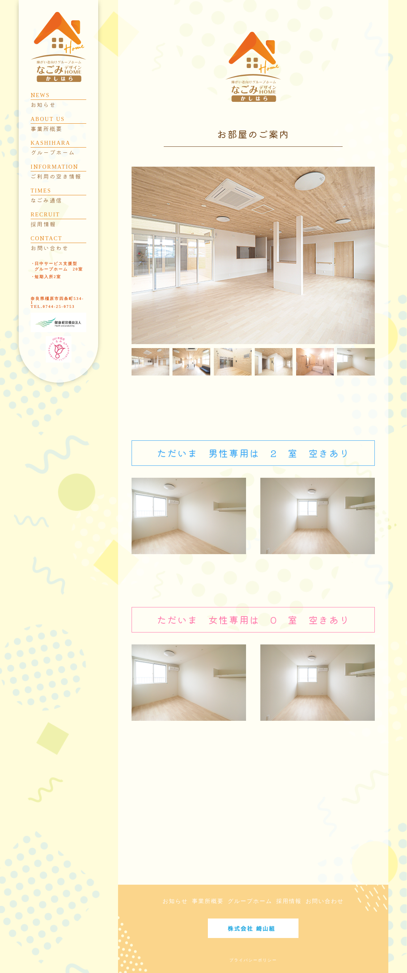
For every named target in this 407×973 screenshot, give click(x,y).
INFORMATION (58, 171)
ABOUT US (58, 124)
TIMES (58, 195)
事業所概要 (208, 901)
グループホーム (250, 901)
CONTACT (58, 243)
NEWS (58, 100)
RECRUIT (58, 219)
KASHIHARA (58, 148)
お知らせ (175, 901)
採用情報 (289, 901)
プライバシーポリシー (253, 960)
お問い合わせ (325, 901)
